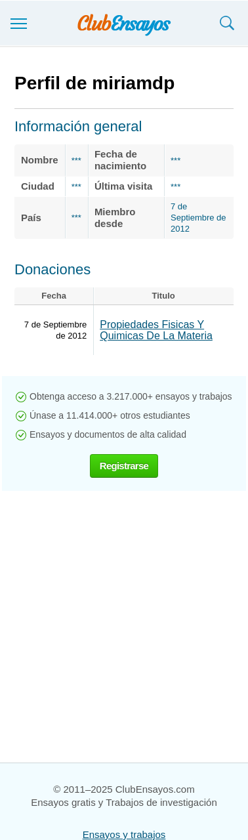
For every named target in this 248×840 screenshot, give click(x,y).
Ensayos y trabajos (124, 834)
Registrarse (124, 465)
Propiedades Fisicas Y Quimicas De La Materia (156, 330)
